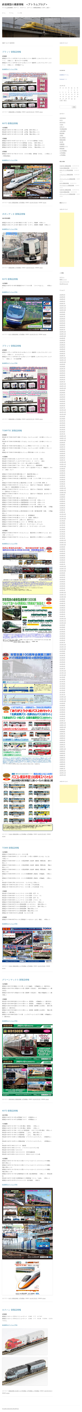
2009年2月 (62, 744)
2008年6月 (62, 757)
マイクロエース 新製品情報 (67, 185)
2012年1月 (62, 668)
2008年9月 (62, 751)
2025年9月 (62, 312)
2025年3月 (62, 325)
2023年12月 (63, 358)
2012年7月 (62, 655)
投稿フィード (63, 279)
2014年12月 (63, 592)
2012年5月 (62, 660)
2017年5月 (62, 529)
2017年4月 (62, 531)
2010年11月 (63, 699)
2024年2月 (62, 353)
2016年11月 (63, 542)
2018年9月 (62, 494)
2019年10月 (63, 466)
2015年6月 (62, 579)
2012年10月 (63, 649)
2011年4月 (62, 688)
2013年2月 (62, 640)
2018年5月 (62, 503)
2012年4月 (62, 662)
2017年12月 (63, 514)
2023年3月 (62, 377)
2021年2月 (62, 431)
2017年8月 (62, 523)
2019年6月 (62, 475)
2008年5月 (62, 760)
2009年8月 (62, 731)
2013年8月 (62, 627)
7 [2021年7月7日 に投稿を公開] (65, 92)
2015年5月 (62, 581)
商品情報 (62, 133)
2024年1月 (62, 355)
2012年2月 (62, 666)
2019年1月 (62, 486)
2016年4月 (62, 557)
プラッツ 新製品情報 (11, 51)
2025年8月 (62, 314)
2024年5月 (62, 347)
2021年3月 (62, 429)
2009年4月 (62, 740)
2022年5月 (62, 399)
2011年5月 (62, 686)
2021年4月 (62, 427)
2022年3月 (62, 403)
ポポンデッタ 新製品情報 (13, 214)
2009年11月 (63, 725)
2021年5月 (62, 425)
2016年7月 (62, 551)
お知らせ (62, 127)
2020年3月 (62, 455)
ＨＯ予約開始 (22, 834)
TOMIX (10, 834)
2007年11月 (63, 773)
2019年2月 (62, 484)
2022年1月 (62, 408)
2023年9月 (62, 364)
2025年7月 (62, 316)
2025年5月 (62, 321)
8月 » (65, 100)
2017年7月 (62, 525)
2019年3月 (62, 481)
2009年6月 (62, 736)
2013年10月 (63, 623)
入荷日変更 (63, 131)
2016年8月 (62, 549)
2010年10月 (63, 701)
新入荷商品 (63, 137)
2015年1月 (62, 590)
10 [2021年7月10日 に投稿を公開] (74, 92)
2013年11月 (63, 620)
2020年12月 (63, 436)
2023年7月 (62, 368)
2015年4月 (62, 584)
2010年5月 (62, 712)
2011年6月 (62, 683)
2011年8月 (62, 679)
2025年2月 (62, 327)
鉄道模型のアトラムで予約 (9, 69)
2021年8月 (62, 418)
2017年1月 (62, 538)
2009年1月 (62, 747)
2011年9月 (62, 677)
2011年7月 (62, 681)
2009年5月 (62, 738)
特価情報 (62, 144)
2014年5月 (62, 607)
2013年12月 (63, 618)
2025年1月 (62, 329)
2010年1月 (62, 720)
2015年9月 (62, 573)
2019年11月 (63, 464)
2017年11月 (63, 516)
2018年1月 (62, 512)
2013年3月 (62, 638)
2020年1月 (62, 460)
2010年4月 (62, 714)
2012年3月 (62, 664)
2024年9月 (62, 338)
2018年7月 (62, 499)
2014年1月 (62, 616)
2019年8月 (62, 471)
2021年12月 (63, 410)
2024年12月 (63, 331)
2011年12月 (63, 670)
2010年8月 (62, 705)
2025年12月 (63, 305)
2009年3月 (62, 742)
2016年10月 (63, 544)
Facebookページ (63, 79)
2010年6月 (62, 710)
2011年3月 (62, 690)
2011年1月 (62, 694)
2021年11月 (63, 412)
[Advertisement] (69, 55)
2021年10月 (63, 414)
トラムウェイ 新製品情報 (66, 174)
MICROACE (62, 122)
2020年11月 (63, 438)
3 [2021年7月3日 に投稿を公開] (74, 90)
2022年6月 (62, 397)
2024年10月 (63, 336)
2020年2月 (62, 458)
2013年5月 (62, 634)
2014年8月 (62, 601)
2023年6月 (62, 371)
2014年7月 (62, 603)
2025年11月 (63, 308)
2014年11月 (63, 594)
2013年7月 (62, 629)
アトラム (11, 13)
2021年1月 (62, 434)
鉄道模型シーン (64, 146)
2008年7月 (62, 755)
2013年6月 (62, 631)
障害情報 (62, 148)
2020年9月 (62, 442)
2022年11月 (63, 386)
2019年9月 (62, 468)
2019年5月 (62, 477)
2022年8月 (62, 392)
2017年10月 (63, 518)
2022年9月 (62, 390)
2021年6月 (62, 423)
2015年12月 (63, 566)
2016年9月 (62, 547)
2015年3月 (62, 586)
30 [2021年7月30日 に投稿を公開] (71, 99)
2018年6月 (62, 501)
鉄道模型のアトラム (64, 74)
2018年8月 (62, 497)
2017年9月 (62, 521)
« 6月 (61, 100)
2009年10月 (63, 727)
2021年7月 (62, 421)
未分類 (17, 1391)
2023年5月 (62, 373)
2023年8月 (62, 366)
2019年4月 (62, 479)
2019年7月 (62, 473)
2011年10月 (63, 675)
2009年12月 (63, 723)
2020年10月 (63, 440)
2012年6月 (62, 657)
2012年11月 (63, 647)
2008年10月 (63, 749)
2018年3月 (62, 507)
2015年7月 (62, 577)
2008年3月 (62, 764)
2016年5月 (62, 555)
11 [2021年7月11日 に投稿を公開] (77, 92)
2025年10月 (63, 310)
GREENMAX (12, 1099)
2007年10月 (63, 775)
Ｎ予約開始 (18, 112)
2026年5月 (62, 295)
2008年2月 (62, 766)
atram (41, 112)
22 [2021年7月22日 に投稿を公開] (68, 96)
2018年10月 (63, 492)
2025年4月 (62, 323)
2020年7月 (62, 447)
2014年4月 (62, 610)
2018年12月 (63, 488)
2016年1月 (62, 564)
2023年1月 (62, 381)
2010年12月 (63, 697)
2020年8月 (62, 444)
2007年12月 (63, 770)
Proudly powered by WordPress (10, 1408)
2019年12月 (63, 462)
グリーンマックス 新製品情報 (15, 979)
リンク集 (19, 13)
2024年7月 (62, 342)
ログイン (62, 277)
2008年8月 (62, 753)
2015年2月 (62, 588)
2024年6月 (62, 345)
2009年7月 (62, 733)
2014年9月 (62, 599)
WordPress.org (64, 284)
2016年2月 (62, 562)
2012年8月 (62, 653)
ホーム (3, 13)
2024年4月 (62, 349)
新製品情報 (11, 112)
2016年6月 (62, 553)
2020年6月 (62, 449)
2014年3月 (62, 612)
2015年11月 (63, 568)
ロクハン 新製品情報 (11, 1309)
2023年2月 (62, 379)
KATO (10, 202)
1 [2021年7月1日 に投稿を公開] (68, 90)
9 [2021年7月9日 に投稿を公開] (71, 92)
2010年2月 (62, 718)
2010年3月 (62, 716)
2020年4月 (62, 453)
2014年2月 (62, 614)
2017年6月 (62, 527)
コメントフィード (64, 281)
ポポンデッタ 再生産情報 (66, 170)
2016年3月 (62, 560)
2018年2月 (62, 510)
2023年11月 (63, 360)
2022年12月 (63, 384)
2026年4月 (62, 297)
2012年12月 (63, 644)
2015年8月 (62, 575)
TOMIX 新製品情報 (10, 847)
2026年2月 (62, 301)
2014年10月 (63, 597)
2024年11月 (63, 334)
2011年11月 (63, 673)
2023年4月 (62, 375)
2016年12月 (63, 540)
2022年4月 (62, 401)
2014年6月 (62, 605)
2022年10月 (63, 388)
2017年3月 (62, 534)
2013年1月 (62, 642)
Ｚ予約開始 (36, 1391)
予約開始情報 (63, 129)
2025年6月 (62, 318)
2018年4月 (62, 505)
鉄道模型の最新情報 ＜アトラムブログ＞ (25, 4)
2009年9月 (62, 729)
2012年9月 (62, 651)
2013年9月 (62, 625)
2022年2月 (62, 405)
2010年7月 (62, 707)
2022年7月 (62, 394)
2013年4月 (62, 636)
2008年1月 (62, 768)
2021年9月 (62, 416)
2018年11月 (63, 490)
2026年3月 (62, 299)
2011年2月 (62, 692)
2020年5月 (62, 451)
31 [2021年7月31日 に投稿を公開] (74, 99)
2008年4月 (62, 762)
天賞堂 (61, 135)
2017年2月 (62, 536)
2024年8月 (62, 340)
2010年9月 (62, 703)
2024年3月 (62, 351)
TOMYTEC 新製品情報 (12, 430)
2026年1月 (62, 303)
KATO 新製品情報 (10, 123)
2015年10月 (63, 571)
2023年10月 (63, 362)
